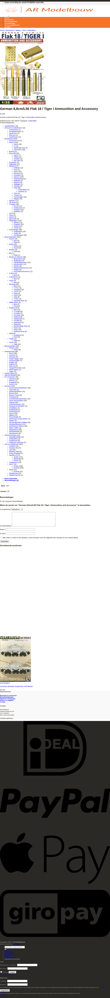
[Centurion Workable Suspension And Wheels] (15, 684)
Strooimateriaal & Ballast (18, 422)
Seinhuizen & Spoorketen (18, 419)
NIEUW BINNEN (11, 375)
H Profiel (17, 313)
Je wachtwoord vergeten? (6, 977)
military (16, 157)
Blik (10, 253)
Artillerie (17, 168)
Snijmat (12, 364)
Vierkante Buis (19, 300)
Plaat (15, 242)
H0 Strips (17, 315)
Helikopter (13, 164)
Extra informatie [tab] (11, 478)
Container (17, 175)
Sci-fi (11, 213)
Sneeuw (21, 191)
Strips (16, 330)
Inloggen (12, 975)
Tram (15, 193)
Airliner (16, 222)
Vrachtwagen (18, 197)
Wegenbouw (13, 430)
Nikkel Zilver (13, 302)
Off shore (12, 202)
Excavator (12, 162)
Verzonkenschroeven (21, 271)
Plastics (12, 308)
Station (11, 420)
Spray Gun (13, 133)
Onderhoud (13, 440)
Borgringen (18, 260)
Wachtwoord (3, 971)
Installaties (13, 408)
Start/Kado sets (19, 148)
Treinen (16, 195)
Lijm (10, 450)
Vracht (16, 228)
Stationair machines (16, 442)
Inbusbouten (18, 264)
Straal (16, 226)
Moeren (16, 266)
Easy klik (12, 153)
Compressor (13, 130)
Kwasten (12, 446)
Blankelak (17, 459)
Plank (16, 246)
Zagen (11, 371)
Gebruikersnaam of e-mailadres (8, 967)
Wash (11, 470)
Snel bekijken (5, 686)
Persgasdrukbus (15, 131)
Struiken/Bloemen (15, 424)
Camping (12, 397)
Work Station (14, 370)
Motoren (17, 182)
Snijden (12, 362)
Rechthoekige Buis (20, 326)
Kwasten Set (13, 448)
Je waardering (5, 509)
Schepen (12, 204)
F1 (15, 146)
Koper (11, 280)
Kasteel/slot (13, 410)
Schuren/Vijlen (14, 360)
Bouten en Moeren (16, 257)
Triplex (11, 339)
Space (11, 217)
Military (18, 30)
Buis (15, 240)
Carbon (12, 273)
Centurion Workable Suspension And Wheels (16, 689)
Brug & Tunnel (14, 395)
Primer (16, 460)
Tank (24, 30)
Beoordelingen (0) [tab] (12, 480)
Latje (15, 344)
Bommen (17, 173)
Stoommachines (10, 435)
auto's (16, 155)
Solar (11, 215)
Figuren (16, 177)
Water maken (14, 428)
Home (7, 18)
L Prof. (16, 291)
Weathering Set (14, 475)
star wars (17, 160)
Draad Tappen (14, 359)
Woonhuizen (13, 433)
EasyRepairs (16, 946)
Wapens (17, 199)
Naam (2, 532)
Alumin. (12, 239)
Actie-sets (12, 390)
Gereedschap (10, 23)
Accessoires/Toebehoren (18, 388)
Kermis (11, 413)
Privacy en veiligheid (6, 703)
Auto (15, 170)
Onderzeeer (18, 208)
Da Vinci (17, 206)
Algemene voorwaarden (7, 701)
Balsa (11, 244)
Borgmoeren (18, 259)
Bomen (11, 151)
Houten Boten (10, 373)
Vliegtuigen (13, 220)
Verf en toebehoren (12, 25)
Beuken (12, 250)
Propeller (17, 224)
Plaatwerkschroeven (21, 268)
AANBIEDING (10, 126)
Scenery (17, 186)
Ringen (16, 270)
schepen (17, 159)
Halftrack (17, 180)
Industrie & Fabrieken (17, 406)
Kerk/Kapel (13, 411)
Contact (8, 27)
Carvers (12, 355)
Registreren (5, 993)
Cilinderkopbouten (20, 262)
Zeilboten (17, 211)
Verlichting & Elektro (16, 426)
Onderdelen (31, 30)
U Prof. (16, 299)
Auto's (11, 142)
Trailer (16, 233)
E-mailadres (3, 983)
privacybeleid (102, 990)
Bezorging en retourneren (8, 698)
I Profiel (16, 320)
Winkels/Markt (14, 431)
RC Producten (10, 377)
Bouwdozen (9, 20)
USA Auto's (18, 150)
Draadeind (17, 290)
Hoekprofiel (18, 319)
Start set (12, 135)
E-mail (3, 536)
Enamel (16, 468)
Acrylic (16, 457)
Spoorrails (13, 219)
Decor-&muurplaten (16, 400)
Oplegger (17, 184)
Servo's (12, 384)
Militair (11, 415)
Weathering (13, 473)
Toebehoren (13, 137)
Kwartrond (17, 322)
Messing (12, 284)
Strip (15, 297)
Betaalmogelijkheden (7, 700)
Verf (10, 464)
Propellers (13, 382)
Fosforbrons (13, 277)
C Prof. (16, 288)
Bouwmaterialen (11, 21)
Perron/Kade (13, 417)
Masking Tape (14, 451)
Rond (16, 248)
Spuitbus (12, 455)
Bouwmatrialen (10, 346)
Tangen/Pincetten (15, 368)
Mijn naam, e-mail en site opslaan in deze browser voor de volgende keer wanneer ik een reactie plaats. (40, 540)
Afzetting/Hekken (15, 391)
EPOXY (12, 380)
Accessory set (14, 140)
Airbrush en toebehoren (13, 128)
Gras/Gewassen (15, 404)
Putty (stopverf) (14, 453)
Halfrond (17, 317)
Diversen (12, 357)
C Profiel (17, 311)
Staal (11, 333)
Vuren (11, 342)
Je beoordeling (6, 528)
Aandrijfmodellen (15, 437)
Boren (11, 353)
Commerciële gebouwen (18, 399)
